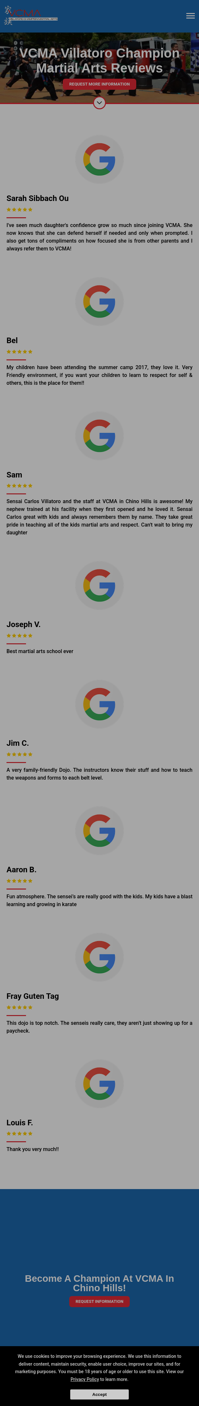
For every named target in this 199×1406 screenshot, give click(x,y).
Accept (99, 1394)
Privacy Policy (85, 1379)
